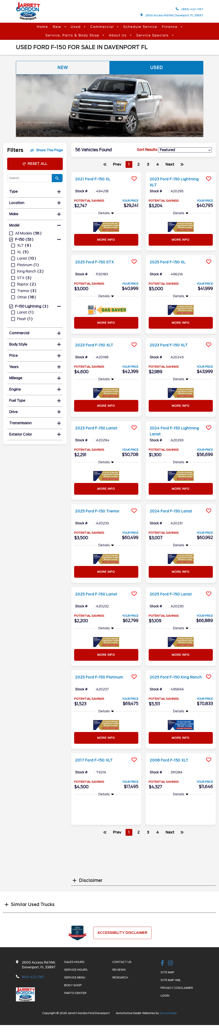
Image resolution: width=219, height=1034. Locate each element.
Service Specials (153, 35)
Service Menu (74, 977)
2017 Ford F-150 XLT (97, 760)
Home (42, 27)
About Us (118, 35)
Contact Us (122, 962)
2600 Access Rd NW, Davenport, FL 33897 (171, 15)
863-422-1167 (33, 977)
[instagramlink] (170, 963)
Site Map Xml (171, 980)
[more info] (106, 172)
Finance (170, 27)
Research (120, 977)
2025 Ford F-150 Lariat (100, 594)
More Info (106, 239)
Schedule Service (140, 27)
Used (76, 27)
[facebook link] (162, 963)
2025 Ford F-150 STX (98, 262)
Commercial (102, 27)
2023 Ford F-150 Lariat (100, 428)
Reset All (35, 164)
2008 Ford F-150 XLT (172, 760)
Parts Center (75, 993)
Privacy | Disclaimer (177, 987)
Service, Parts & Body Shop (72, 35)
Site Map (167, 972)
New (57, 27)
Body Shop (73, 985)
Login (165, 995)
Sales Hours (74, 962)
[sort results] (185, 150)
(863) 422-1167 (189, 9)
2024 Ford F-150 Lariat (174, 511)
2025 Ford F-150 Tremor (101, 511)
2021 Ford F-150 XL (95, 179)
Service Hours (75, 969)
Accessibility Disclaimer (122, 933)
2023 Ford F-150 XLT (97, 345)
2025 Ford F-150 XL (171, 262)
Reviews (119, 969)
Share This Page (46, 150)
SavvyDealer (168, 1013)
